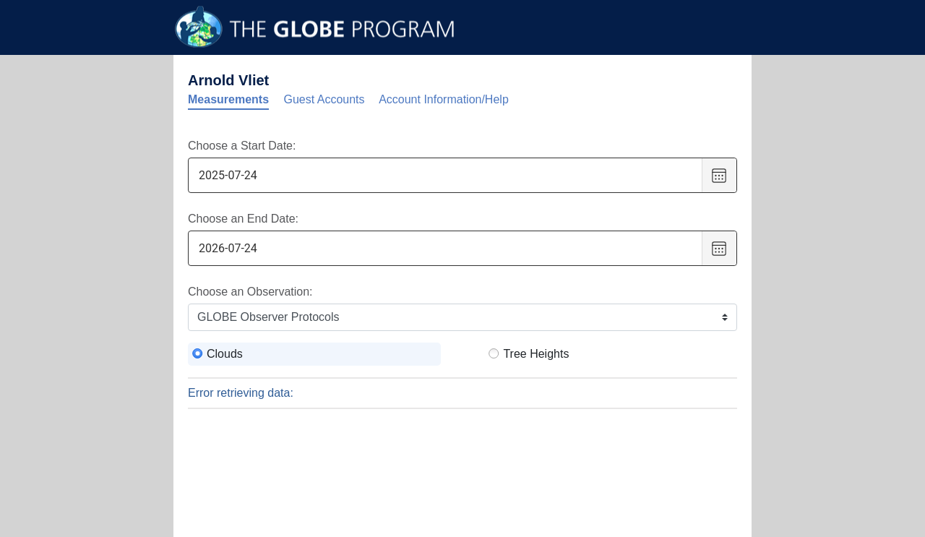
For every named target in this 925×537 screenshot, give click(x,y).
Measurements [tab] (228, 99)
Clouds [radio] (225, 354)
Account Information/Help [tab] (444, 99)
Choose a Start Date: (242, 145)
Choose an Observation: (250, 291)
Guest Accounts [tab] (324, 99)
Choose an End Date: (243, 218)
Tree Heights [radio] (536, 354)
